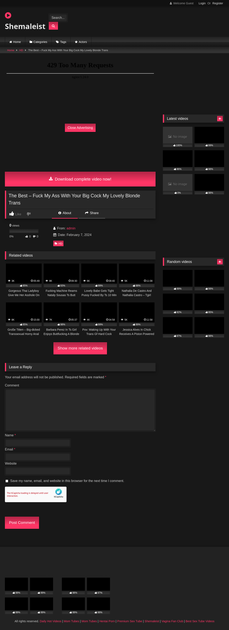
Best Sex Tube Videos (200, 621)
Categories (40, 42)
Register (217, 3)
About (64, 213)
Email (10, 449)
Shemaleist (23, 21)
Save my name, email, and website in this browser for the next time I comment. (67, 481)
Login (202, 3)
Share (92, 213)
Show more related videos (80, 348)
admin (71, 228)
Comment (12, 385)
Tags (63, 42)
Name (10, 435)
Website (11, 463)
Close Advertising (80, 127)
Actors (83, 42)
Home (17, 42)
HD (21, 50)
